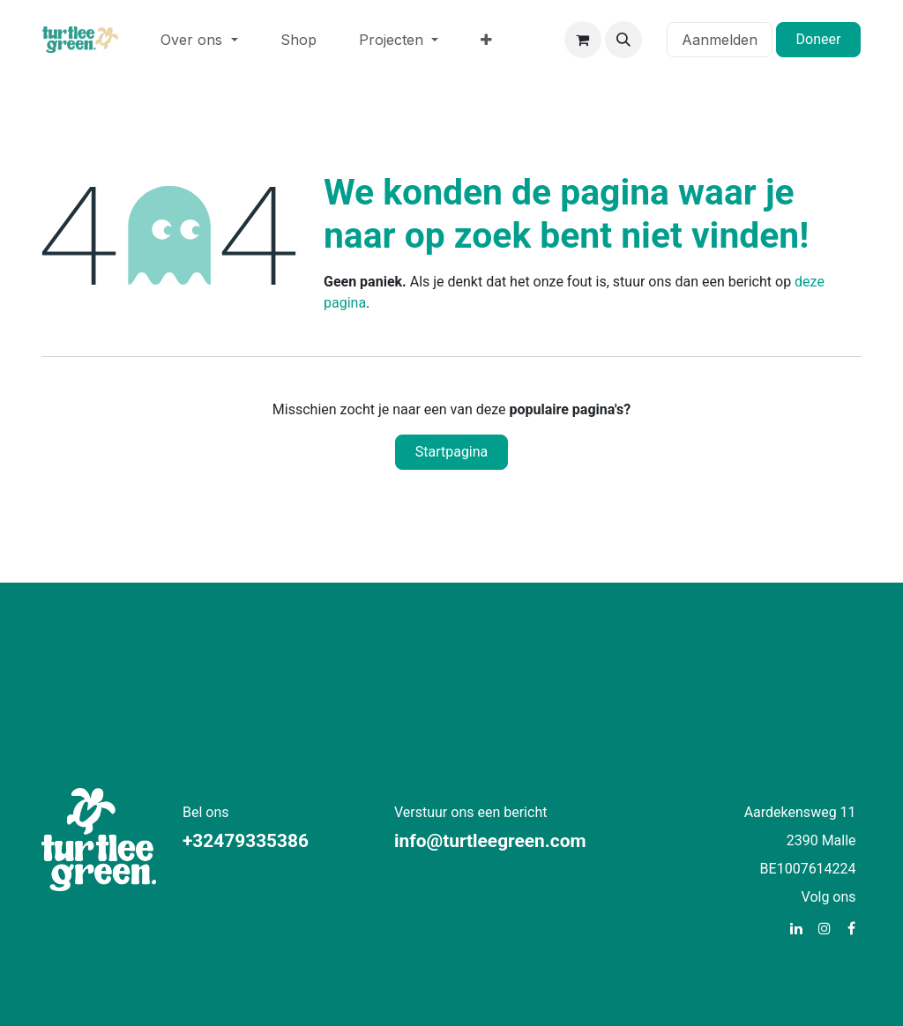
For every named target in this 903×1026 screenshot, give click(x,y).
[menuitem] (198, 39)
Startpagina (452, 451)
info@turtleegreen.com (490, 840)
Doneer (818, 39)
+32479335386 (246, 840)
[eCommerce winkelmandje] (582, 39)
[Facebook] (851, 928)
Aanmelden (719, 39)
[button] (623, 39)
